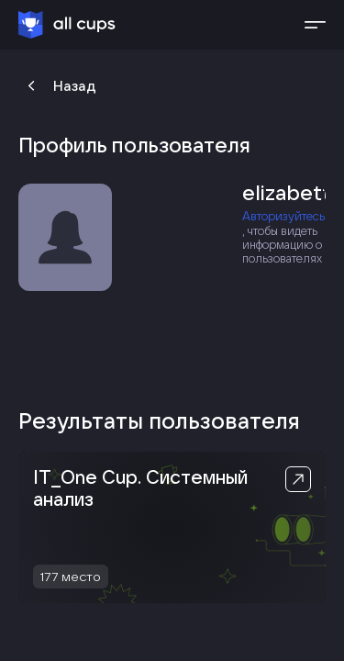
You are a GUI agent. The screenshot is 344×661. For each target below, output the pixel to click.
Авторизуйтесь (283, 216)
